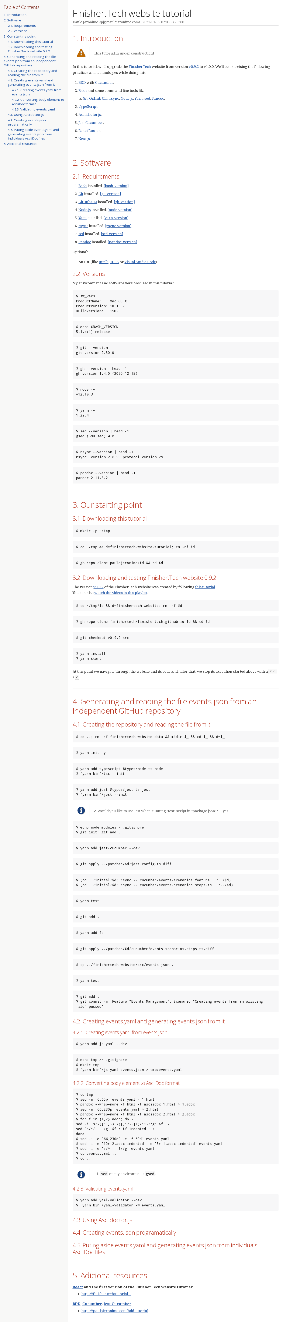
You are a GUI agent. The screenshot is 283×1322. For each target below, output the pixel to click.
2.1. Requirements (22, 25)
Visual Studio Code (140, 261)
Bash (83, 90)
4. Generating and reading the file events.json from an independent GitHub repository (30, 61)
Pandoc (158, 98)
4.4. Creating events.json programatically (27, 122)
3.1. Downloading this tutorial (30, 41)
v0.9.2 (194, 66)
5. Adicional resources (20, 143)
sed (147, 98)
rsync (114, 98)
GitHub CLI (98, 98)
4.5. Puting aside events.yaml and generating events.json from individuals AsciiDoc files (33, 133)
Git (85, 98)
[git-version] (110, 193)
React (78, 1286)
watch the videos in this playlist (120, 592)
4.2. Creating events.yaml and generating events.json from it (31, 82)
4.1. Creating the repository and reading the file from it (32, 72)
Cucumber (104, 82)
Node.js (127, 98)
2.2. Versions (17, 31)
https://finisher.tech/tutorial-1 (106, 1293)
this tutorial (205, 586)
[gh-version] (124, 201)
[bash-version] (116, 185)
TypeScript (88, 106)
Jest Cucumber (91, 122)
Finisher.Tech (140, 66)
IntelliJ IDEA (109, 261)
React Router (89, 130)
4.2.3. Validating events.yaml (33, 109)
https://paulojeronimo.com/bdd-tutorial (115, 1310)
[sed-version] (112, 233)
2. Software (12, 20)
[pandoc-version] (122, 241)
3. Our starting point (19, 36)
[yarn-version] (115, 217)
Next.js (84, 138)
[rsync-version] (118, 225)
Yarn (139, 98)
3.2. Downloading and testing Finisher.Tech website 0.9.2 (30, 49)
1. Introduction (15, 15)
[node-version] (119, 209)
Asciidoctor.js (90, 114)
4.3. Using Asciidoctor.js (26, 114)
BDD (82, 82)
